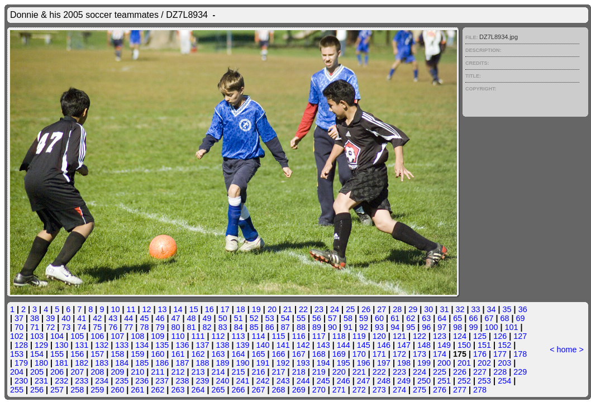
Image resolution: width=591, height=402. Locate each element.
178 (520, 354)
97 (441, 327)
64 (441, 318)
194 (323, 362)
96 (426, 327)
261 (137, 389)
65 (457, 318)
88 (301, 327)
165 (258, 354)
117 (319, 336)
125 (480, 336)
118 (339, 336)
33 (475, 309)
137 (202, 345)
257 (57, 389)
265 (218, 389)
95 (410, 327)
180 (41, 362)
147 (404, 345)
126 (500, 336)
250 (424, 380)
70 (19, 327)
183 (101, 362)
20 (272, 309)
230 (21, 380)
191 (263, 362)
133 (121, 345)
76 (112, 327)
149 (444, 345)
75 (97, 327)
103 (37, 336)
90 (332, 327)
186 (162, 362)
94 (394, 327)
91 (348, 327)
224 (419, 371)
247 (363, 380)
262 (157, 389)
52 (254, 318)
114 (258, 336)
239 (202, 380)
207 (77, 371)
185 (142, 362)
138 (223, 345)
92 (363, 327)
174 (439, 354)
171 (379, 354)
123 (439, 336)
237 (162, 380)
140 (263, 345)
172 (399, 354)
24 (334, 309)
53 (269, 318)
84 (238, 327)
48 (191, 318)
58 (348, 318)
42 (97, 318)
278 (480, 389)
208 (97, 371)
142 (303, 345)
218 (299, 371)
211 (157, 371)
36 (522, 309)
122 (419, 336)
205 (37, 371)
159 (137, 354)
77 (128, 327)
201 (464, 362)
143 (323, 345)
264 (197, 389)
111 (197, 336)
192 (283, 362)
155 (57, 354)
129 (41, 345)
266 (238, 389)
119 (359, 336)
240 (223, 380)
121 (399, 336)
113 (238, 336)
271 (339, 389)
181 (61, 362)
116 (299, 336)
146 (383, 345)
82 (207, 327)
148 (424, 345)
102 (16, 336)
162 (197, 354)
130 (61, 345)
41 (81, 318)
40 (65, 318)
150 (464, 345)
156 (77, 354)
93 (379, 327)
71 (34, 327)
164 (238, 354)
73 (65, 327)
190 (243, 362)
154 (37, 354)
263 (177, 389)
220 (339, 371)
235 (121, 380)
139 (243, 345)
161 (177, 354)
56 (316, 318)
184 (121, 362)
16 (209, 309)
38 (34, 318)
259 (97, 389)
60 (379, 318)
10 (115, 309)
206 (57, 371)
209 (117, 371)
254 (504, 380)
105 (77, 336)
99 (473, 327)
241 (243, 380)
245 (323, 380)
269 (299, 389)
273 (379, 389)
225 (439, 371)
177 (500, 354)
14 (178, 309)
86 (269, 327)
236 (142, 380)
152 (504, 345)
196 (363, 362)
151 (484, 345)
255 (16, 389)
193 (303, 362)
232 (61, 380)
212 (177, 371)
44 (128, 318)
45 (144, 318)
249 (404, 380)
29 (412, 309)
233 (81, 380)
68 (504, 318)
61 (394, 318)
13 (162, 309)
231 (41, 380)
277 (459, 389)
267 (258, 389)
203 (504, 362)
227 (480, 371)
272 (359, 389)
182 (81, 362)
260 (117, 389)
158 (117, 354)
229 (520, 371)
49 (207, 318)
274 (399, 389)
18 (240, 309)
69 (520, 318)
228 (500, 371)
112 (218, 336)
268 (278, 389)
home (567, 349)
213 (197, 371)
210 (137, 371)
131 (81, 345)
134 (142, 345)
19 (256, 309)
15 (193, 309)
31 (444, 309)
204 (16, 371)
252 (464, 380)
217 (278, 371)
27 (381, 309)
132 (101, 345)
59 (363, 318)
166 (278, 354)
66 (473, 318)
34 (491, 309)
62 (410, 318)
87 (285, 327)
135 (162, 345)
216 (258, 371)
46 (159, 318)
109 (157, 336)
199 (424, 362)
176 (480, 354)
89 (316, 327)
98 (457, 327)
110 (177, 336)
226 (459, 371)
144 (343, 345)
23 (318, 309)
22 (303, 309)
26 (365, 309)
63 (426, 318)
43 (112, 318)
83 (222, 327)
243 (283, 380)
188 (202, 362)
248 (383, 380)
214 (218, 371)
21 (287, 309)
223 (399, 371)
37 (19, 318)
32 (459, 309)
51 (238, 318)
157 (97, 354)
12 (146, 309)
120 (379, 336)
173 (419, 354)
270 (319, 389)
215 (238, 371)
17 (225, 309)
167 (299, 354)
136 (182, 345)
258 (77, 389)
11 (130, 309)
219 (319, 371)
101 (511, 327)
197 (383, 362)
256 (37, 389)
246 (343, 380)
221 (359, 371)
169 (339, 354)
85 (254, 327)
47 (175, 318)
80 (175, 327)
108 (137, 336)
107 (117, 336)
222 (379, 371)
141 (283, 345)
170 (359, 354)
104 (57, 336)
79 (159, 327)
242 (263, 380)
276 (439, 389)
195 (343, 362)
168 (319, 354)
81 (191, 327)
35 (507, 309)
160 (157, 354)
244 (303, 380)
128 (21, 345)
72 (50, 327)
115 (278, 336)
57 (332, 318)
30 (428, 309)
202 (484, 362)
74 (81, 327)
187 (182, 362)
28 (397, 309)
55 (301, 318)
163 (218, 354)
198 (404, 362)
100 (491, 327)
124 (459, 336)
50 (222, 318)
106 (97, 336)
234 (101, 380)
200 (444, 362)
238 (182, 380)
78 (144, 327)
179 (21, 362)
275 (419, 389)
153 (16, 354)
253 (484, 380)
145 (363, 345)
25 (350, 309)
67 (488, 318)
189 (223, 362)
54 (285, 318)
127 (520, 336)
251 (444, 380)
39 (50, 318)
